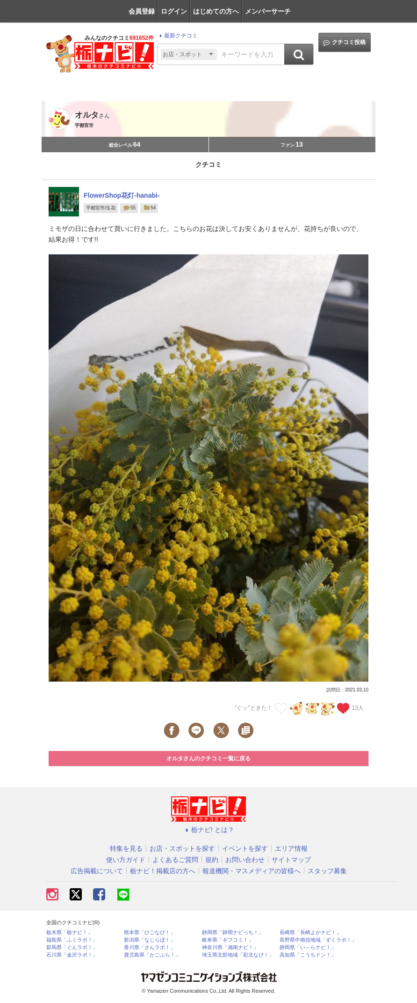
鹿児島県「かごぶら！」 (152, 955)
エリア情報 (291, 848)
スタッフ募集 (327, 871)
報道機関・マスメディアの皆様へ (251, 871)
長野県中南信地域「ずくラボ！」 (318, 940)
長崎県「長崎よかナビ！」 (310, 932)
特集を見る (126, 848)
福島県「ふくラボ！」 (72, 940)
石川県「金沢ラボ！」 (72, 955)
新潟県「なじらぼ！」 (149, 940)
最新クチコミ (177, 35)
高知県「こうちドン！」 (308, 955)
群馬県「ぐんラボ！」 (72, 947)
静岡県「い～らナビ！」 (308, 947)
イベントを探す (245, 848)
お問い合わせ (245, 859)
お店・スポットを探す (182, 848)
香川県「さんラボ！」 (149, 947)
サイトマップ (291, 859)
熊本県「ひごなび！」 (149, 932)
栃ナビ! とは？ (208, 829)
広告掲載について (97, 871)
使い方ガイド (125, 859)
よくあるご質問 (175, 859)
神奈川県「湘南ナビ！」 (230, 947)
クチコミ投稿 (344, 42)
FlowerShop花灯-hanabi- (122, 195)
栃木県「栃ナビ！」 (69, 932)
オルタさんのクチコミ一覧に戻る (208, 758)
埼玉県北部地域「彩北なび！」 (238, 955)
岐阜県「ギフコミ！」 (227, 940)
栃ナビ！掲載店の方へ (162, 871)
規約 (211, 859)
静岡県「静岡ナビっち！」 (233, 932)
